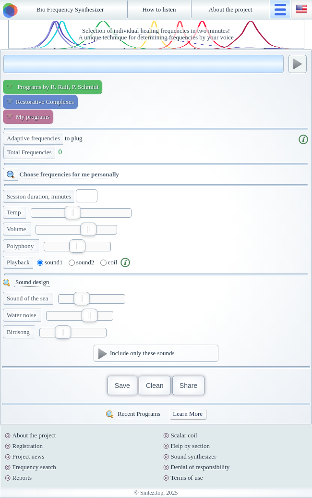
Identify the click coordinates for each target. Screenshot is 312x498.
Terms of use (187, 477)
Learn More (188, 413)
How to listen (159, 9)
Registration (27, 445)
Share (188, 385)
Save (122, 385)
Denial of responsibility (200, 467)
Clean (155, 385)
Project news (28, 456)
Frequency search (34, 467)
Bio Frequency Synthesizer (70, 9)
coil (109, 262)
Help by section (190, 445)
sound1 (50, 262)
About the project (230, 9)
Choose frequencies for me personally (69, 174)
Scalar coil (184, 435)
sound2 (82, 262)
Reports (22, 477)
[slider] (72, 212)
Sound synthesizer (193, 456)
